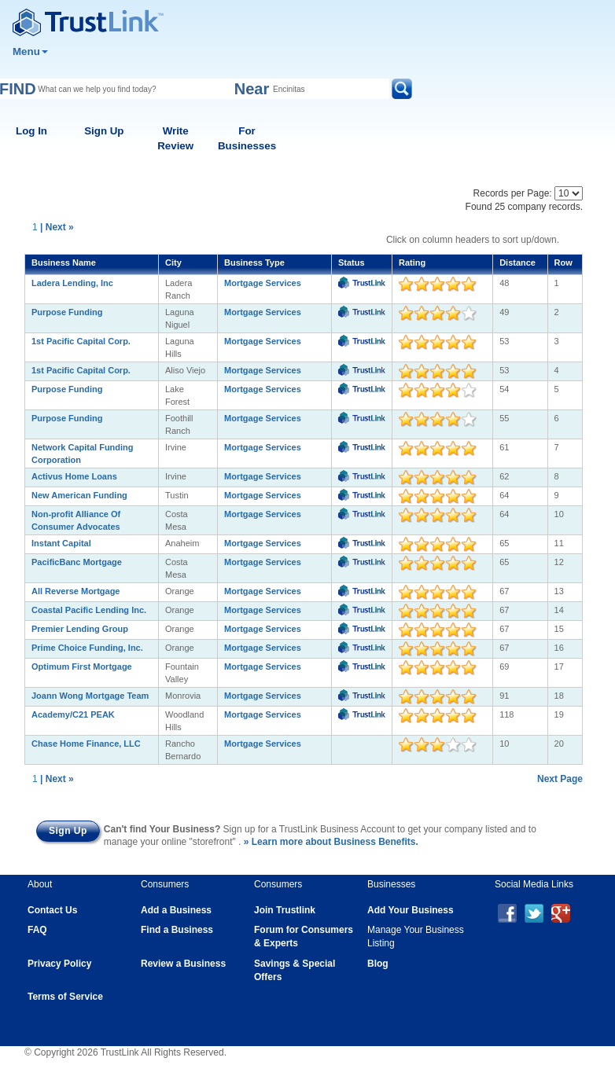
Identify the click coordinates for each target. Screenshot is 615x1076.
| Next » (57, 227)
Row (563, 262)
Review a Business (183, 963)
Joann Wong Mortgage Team (90, 695)
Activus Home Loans (74, 476)
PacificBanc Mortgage (76, 562)
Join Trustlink (284, 910)
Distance (517, 262)
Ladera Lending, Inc (72, 283)
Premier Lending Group (79, 628)
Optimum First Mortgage (81, 666)
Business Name (63, 262)
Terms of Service (65, 996)
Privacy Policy (59, 963)
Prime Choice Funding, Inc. (87, 647)
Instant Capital (61, 543)
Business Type (254, 262)
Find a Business (177, 929)
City (173, 262)
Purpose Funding (66, 312)
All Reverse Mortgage (75, 591)
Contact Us (52, 910)
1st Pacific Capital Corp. (81, 341)
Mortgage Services (262, 283)
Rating (412, 262)
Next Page (560, 778)
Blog (378, 963)
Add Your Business (410, 910)
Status (351, 262)
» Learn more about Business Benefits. (331, 841)
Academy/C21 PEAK (73, 714)
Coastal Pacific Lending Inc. (88, 610)
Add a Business (176, 910)
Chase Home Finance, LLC (86, 743)
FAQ (37, 929)
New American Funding (79, 495)
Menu (30, 51)
